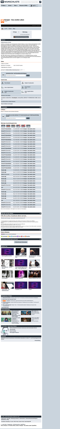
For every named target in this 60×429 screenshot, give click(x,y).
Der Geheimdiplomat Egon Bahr (21, 256)
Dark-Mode (28, 421)
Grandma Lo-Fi (18, 289)
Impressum (3, 418)
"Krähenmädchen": (21, 303)
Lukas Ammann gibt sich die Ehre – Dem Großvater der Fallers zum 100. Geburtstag (21, 268)
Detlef (30, 289)
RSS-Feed (16, 421)
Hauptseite (9, 424)
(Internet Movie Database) (9, 234)
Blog (8, 419)
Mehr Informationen (17, 224)
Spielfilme (23, 424)
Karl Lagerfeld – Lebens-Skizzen (7, 268)
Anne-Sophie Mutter (9, 87)
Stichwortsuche (16, 424)
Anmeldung (37, 340)
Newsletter (3, 419)
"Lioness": (18, 300)
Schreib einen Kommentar (21, 242)
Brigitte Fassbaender (29, 82)
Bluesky (8, 421)
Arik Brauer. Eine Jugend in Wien (34, 268)
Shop (14, 28)
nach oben (4, 424)
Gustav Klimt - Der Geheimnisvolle (6, 290)
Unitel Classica (12, 101)
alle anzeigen (3, 126)
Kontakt (8, 418)
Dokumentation (4, 42)
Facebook (3, 421)
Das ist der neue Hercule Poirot (9, 299)
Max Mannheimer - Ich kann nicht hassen (35, 256)
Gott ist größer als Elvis (7, 256)
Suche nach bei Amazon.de (13, 218)
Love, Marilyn (5, 278)
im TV (6, 28)
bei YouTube (13, 331)
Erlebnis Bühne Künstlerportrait (12, 69)
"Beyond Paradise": (20, 297)
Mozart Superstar (19, 278)
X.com (11, 421)
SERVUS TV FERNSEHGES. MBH (30, 97)
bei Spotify (13, 329)
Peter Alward (7, 82)
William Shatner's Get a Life (35, 278)
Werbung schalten (15, 418)
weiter (28, 75)
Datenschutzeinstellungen (31, 418)
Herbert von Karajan (8, 103)
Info (2, 28)
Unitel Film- (8, 97)
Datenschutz (22, 418)
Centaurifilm (20, 97)
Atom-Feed (21, 421)
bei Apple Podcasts (15, 332)
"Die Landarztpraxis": (19, 305)
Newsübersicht (5, 307)
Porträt (9, 42)
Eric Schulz (8, 95)
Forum (10, 28)
